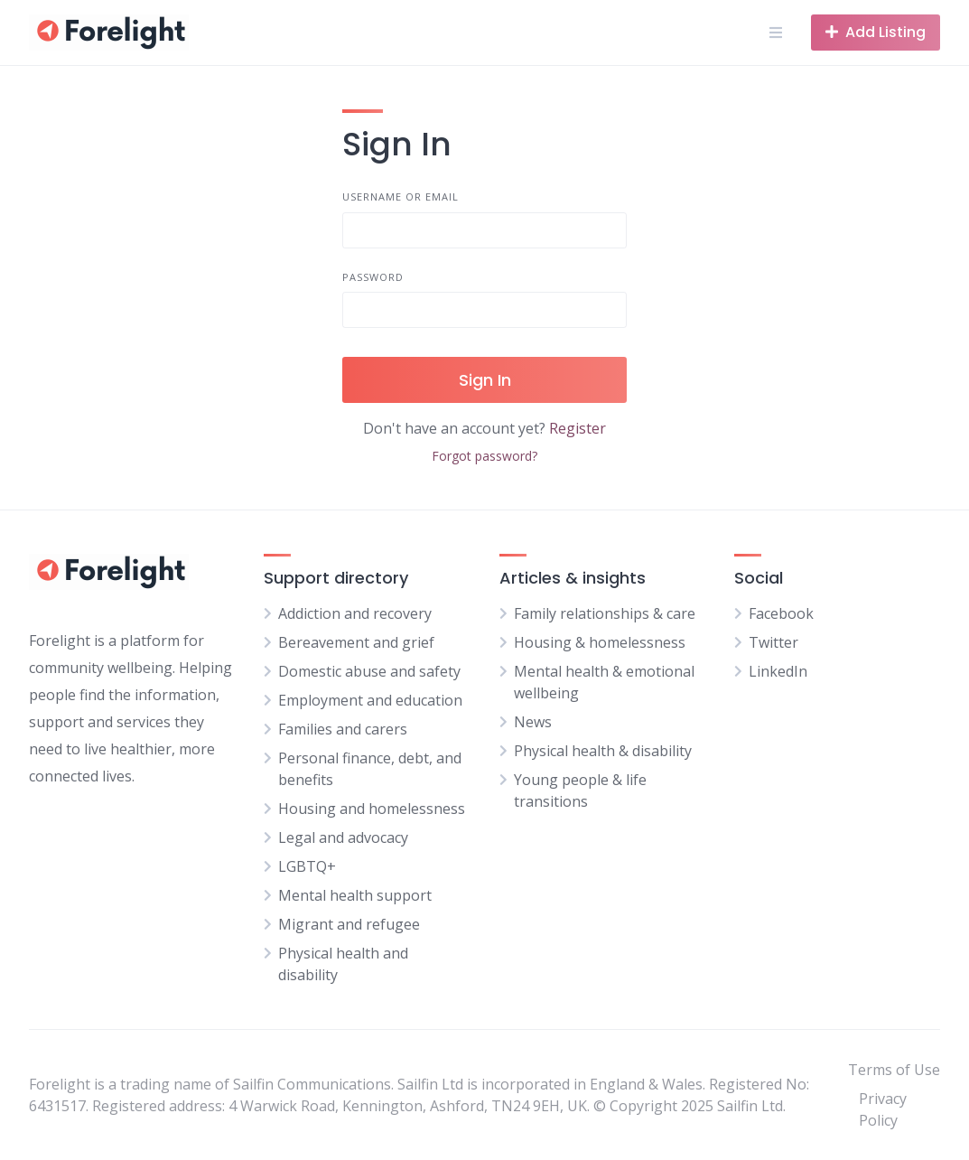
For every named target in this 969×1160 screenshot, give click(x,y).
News (533, 722)
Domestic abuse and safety (369, 671)
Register (577, 428)
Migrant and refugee (349, 924)
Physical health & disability (603, 751)
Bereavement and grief (356, 642)
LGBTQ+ (307, 866)
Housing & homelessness (599, 642)
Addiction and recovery (355, 613)
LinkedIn (778, 671)
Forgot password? (484, 455)
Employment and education (370, 700)
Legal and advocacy (343, 837)
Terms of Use (894, 1070)
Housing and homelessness (371, 809)
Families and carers (342, 729)
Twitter (773, 642)
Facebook (781, 613)
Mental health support (355, 895)
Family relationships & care (604, 613)
